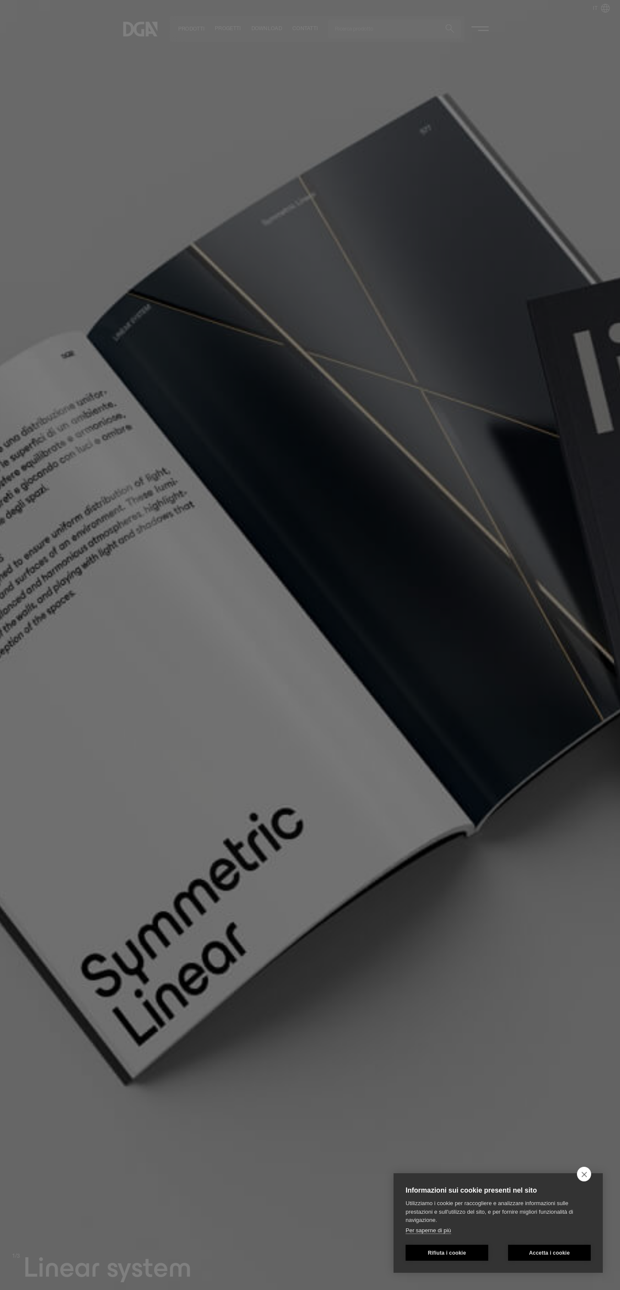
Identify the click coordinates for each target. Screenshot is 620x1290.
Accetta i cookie (549, 1253)
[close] (584, 1174)
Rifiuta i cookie (447, 1253)
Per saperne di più (428, 1230)
